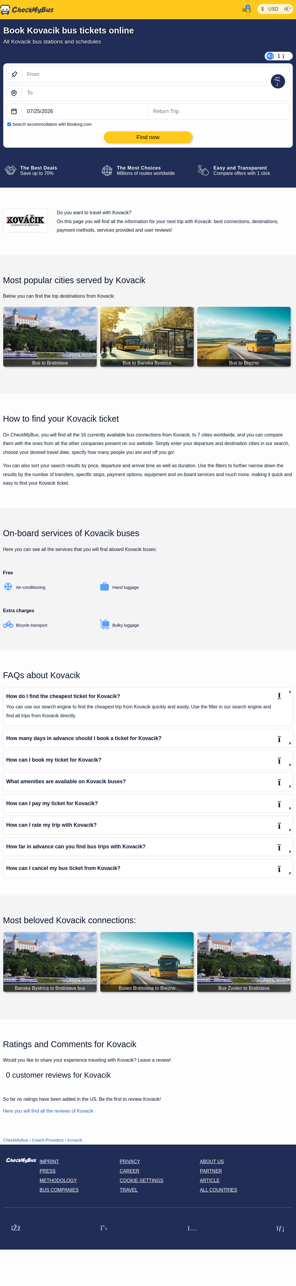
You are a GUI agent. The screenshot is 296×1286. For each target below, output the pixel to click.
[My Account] (245, 9)
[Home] (27, 10)
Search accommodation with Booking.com (52, 124)
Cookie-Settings (142, 1180)
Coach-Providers (48, 1140)
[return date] (219, 112)
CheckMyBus (15, 1140)
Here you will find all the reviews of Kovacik (48, 1110)
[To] (155, 93)
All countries (218, 1189)
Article (210, 1180)
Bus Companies (59, 1189)
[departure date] (85, 112)
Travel (129, 1189)
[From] (155, 74)
